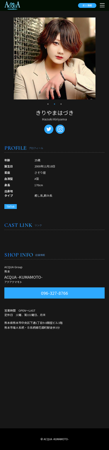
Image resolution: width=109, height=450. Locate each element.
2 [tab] (54, 104)
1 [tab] (48, 104)
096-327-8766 (54, 293)
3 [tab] (61, 104)
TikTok (11, 206)
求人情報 (87, 5)
